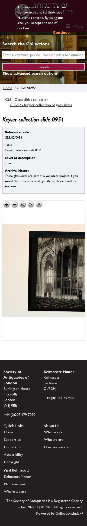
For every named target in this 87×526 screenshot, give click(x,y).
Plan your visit (15, 484)
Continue (61, 32)
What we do (53, 432)
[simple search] (43, 55)
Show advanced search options (30, 73)
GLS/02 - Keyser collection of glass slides (41, 105)
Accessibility (13, 454)
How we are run (56, 447)
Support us (12, 439)
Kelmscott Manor (17, 476)
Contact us (12, 447)
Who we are (53, 439)
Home (7, 88)
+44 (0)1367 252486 (59, 398)
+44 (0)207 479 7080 (19, 414)
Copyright (11, 462)
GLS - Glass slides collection (26, 99)
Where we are (15, 491)
